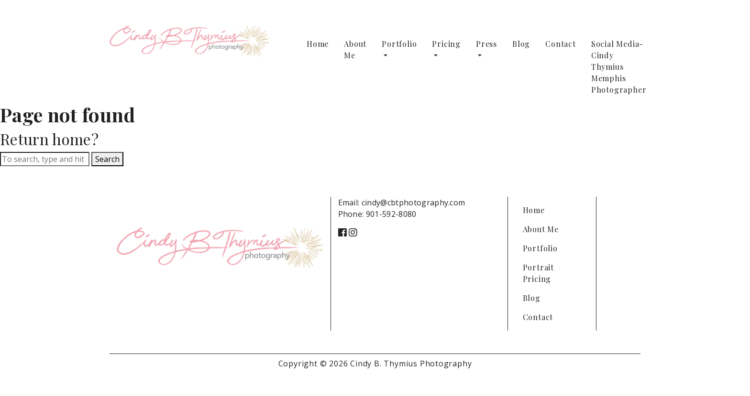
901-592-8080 (391, 214)
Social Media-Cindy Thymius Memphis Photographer (619, 67)
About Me (355, 49)
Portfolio (399, 44)
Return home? (49, 138)
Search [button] (107, 159)
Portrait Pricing (538, 273)
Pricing (446, 44)
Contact (560, 44)
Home (318, 44)
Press (486, 44)
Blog (521, 44)
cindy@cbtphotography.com (413, 202)
